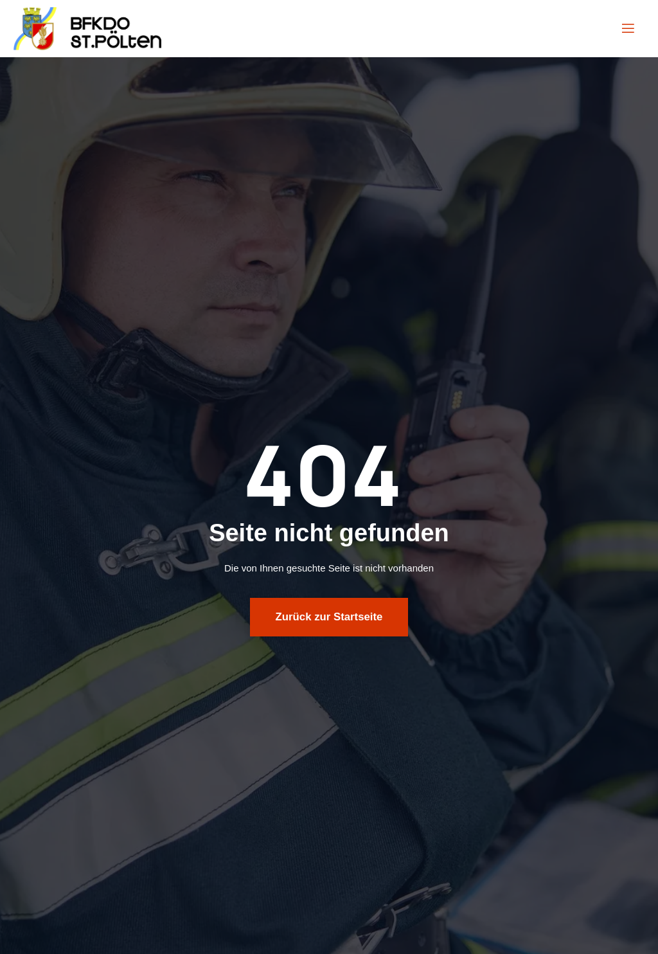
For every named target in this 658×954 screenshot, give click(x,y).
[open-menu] (627, 28)
